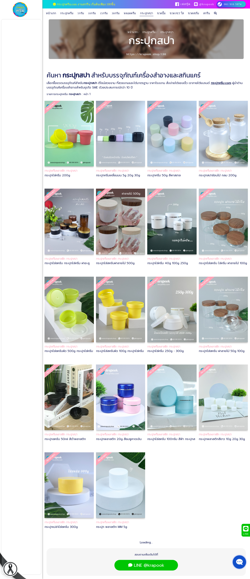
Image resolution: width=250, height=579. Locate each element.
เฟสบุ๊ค (185, 4)
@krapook (206, 4)
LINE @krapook (146, 565)
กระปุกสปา (146, 13)
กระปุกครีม (67, 13)
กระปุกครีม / (149, 32)
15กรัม (104, 13)
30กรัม (116, 13)
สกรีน (206, 13)
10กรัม (92, 13)
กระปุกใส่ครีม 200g (57, 175)
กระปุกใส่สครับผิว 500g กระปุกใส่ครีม (68, 351)
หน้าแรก (51, 13)
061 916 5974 (233, 4)
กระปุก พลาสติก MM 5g (111, 527)
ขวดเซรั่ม (193, 13)
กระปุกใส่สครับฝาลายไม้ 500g (115, 263)
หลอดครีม (130, 13)
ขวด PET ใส (177, 13)
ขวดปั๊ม (161, 13)
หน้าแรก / (133, 32)
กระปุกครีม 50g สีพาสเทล (164, 175)
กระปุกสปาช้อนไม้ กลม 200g (217, 175)
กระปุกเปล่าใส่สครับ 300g (61, 527)
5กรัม (81, 13)
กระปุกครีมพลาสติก (54, 170)
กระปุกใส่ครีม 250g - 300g (165, 351)
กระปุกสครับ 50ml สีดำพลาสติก (65, 439)
